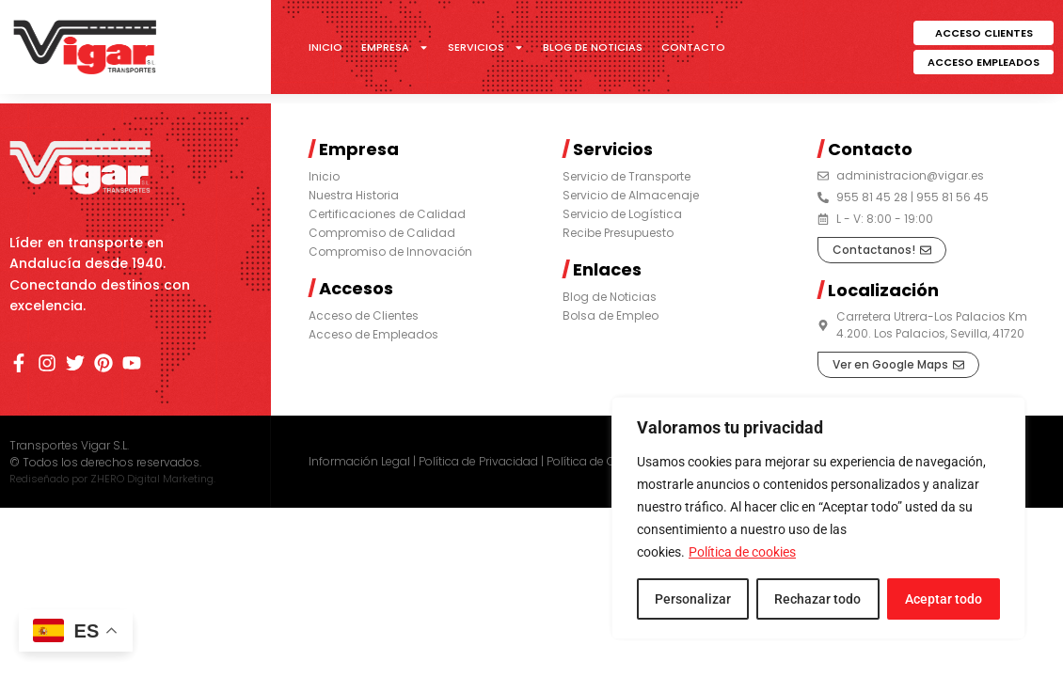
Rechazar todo (817, 598)
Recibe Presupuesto (618, 233)
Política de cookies (742, 551)
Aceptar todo (943, 598)
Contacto (693, 47)
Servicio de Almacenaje (631, 195)
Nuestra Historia (354, 195)
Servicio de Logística (622, 214)
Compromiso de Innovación (390, 252)
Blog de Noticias (593, 47)
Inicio (325, 47)
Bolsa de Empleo (610, 315)
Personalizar (693, 598)
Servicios (486, 47)
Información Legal (359, 461)
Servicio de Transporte (626, 176)
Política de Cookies (599, 461)
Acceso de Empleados (373, 334)
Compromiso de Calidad (382, 233)
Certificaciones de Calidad (387, 214)
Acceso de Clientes (364, 315)
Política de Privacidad (478, 461)
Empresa (395, 47)
